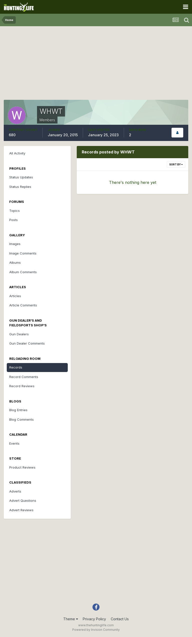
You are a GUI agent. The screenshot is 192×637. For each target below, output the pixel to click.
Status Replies (20, 187)
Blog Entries (18, 410)
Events (14, 443)
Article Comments (23, 305)
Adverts (15, 491)
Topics (14, 211)
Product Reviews (22, 467)
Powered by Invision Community (96, 630)
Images (14, 244)
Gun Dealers (19, 334)
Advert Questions (22, 501)
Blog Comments (21, 419)
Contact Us (120, 619)
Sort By (176, 164)
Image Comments (22, 253)
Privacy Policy (94, 619)
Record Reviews (21, 386)
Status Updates (21, 177)
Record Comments (23, 377)
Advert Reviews (21, 510)
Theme (70, 619)
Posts (13, 220)
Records (15, 367)
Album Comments (23, 272)
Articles (15, 296)
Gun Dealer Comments (27, 343)
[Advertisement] (96, 65)
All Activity (17, 153)
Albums (15, 262)
